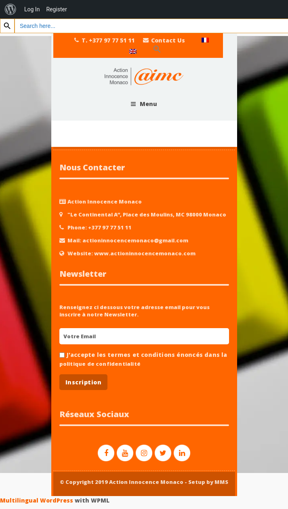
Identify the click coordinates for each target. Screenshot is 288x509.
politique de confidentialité (100, 363)
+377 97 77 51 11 (110, 227)
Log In (32, 9)
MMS (221, 482)
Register (56, 9)
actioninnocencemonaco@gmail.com (135, 240)
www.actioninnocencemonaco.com (145, 253)
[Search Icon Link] (157, 49)
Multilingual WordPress (36, 500)
